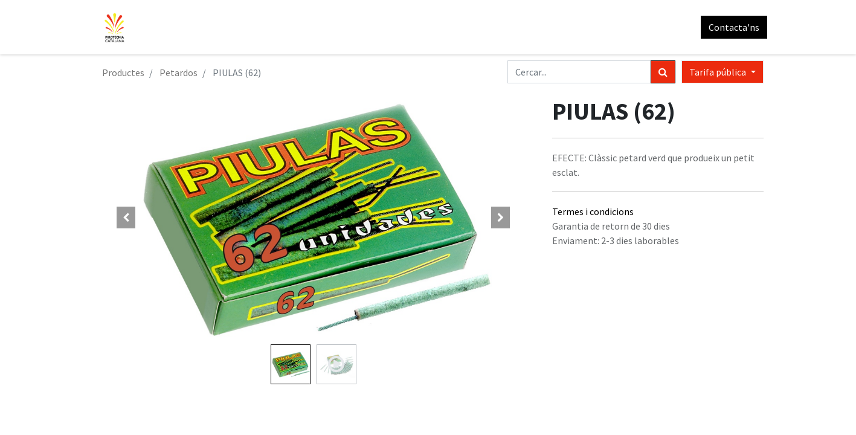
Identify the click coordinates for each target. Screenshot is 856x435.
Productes (123, 72)
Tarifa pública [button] (718, 72)
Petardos (178, 72)
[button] (126, 217)
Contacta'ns (730, 27)
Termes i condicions (593, 211)
